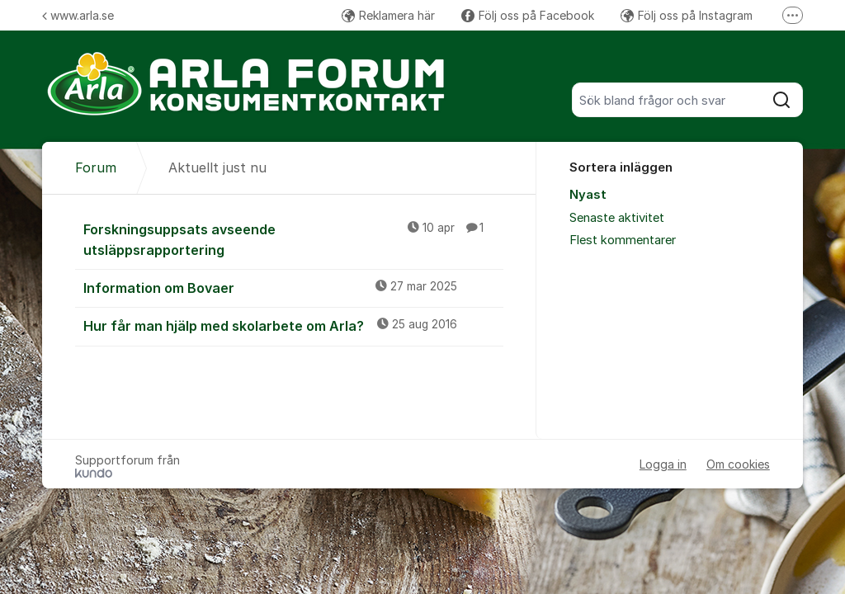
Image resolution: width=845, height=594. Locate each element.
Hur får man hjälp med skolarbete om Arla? (293, 325)
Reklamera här (388, 15)
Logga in (663, 464)
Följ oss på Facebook (527, 15)
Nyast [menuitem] (588, 194)
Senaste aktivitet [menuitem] (616, 217)
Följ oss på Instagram (687, 15)
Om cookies (738, 464)
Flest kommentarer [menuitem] (622, 240)
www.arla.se (78, 15)
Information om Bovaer (293, 287)
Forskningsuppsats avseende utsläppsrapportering (293, 238)
